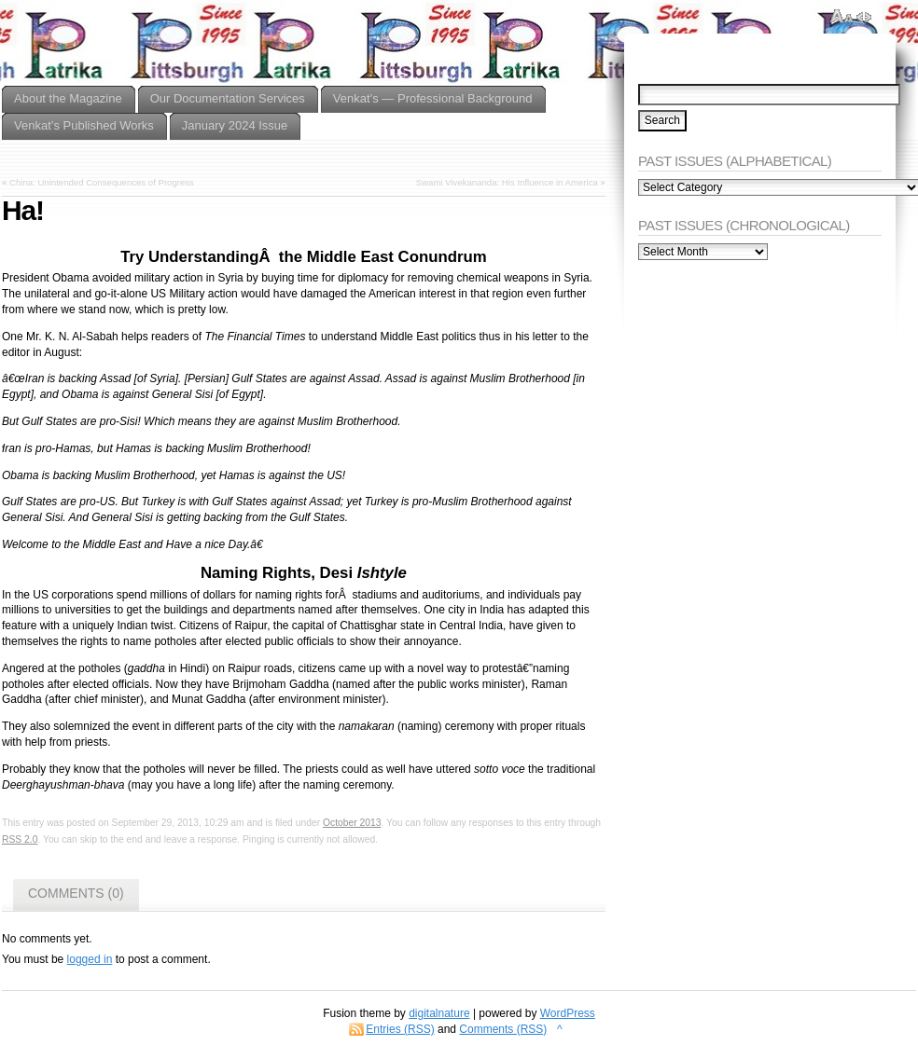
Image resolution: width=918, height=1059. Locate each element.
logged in (90, 959)
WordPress (567, 1013)
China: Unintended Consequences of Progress (101, 182)
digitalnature (439, 1013)
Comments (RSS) (503, 1029)
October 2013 (352, 823)
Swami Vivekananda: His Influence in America (507, 182)
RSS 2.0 (19, 839)
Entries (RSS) (400, 1029)
